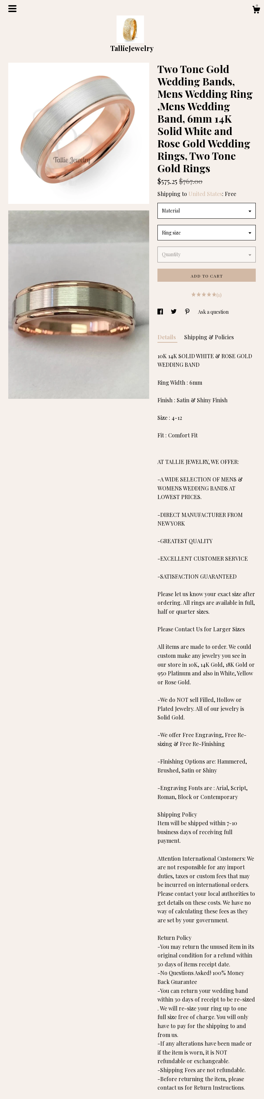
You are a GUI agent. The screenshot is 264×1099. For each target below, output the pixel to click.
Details (167, 337)
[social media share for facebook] (160, 312)
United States (205, 193)
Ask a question (213, 312)
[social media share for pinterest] (188, 312)
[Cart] (256, 10)
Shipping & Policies (209, 337)
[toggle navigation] (12, 8)
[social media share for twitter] (174, 312)
